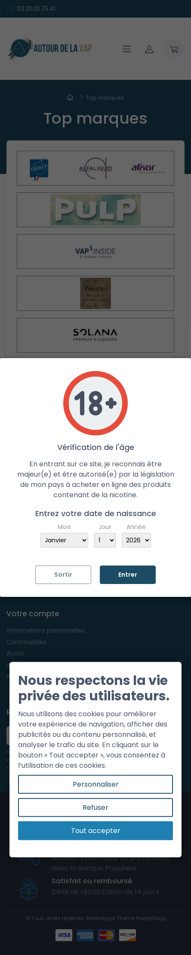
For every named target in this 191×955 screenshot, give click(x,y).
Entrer (127, 574)
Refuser (95, 807)
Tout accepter (95, 831)
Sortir (63, 574)
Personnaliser (96, 784)
